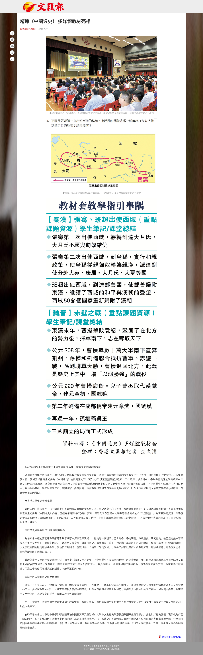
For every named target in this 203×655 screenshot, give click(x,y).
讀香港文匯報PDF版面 (172, 637)
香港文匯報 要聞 (28, 29)
